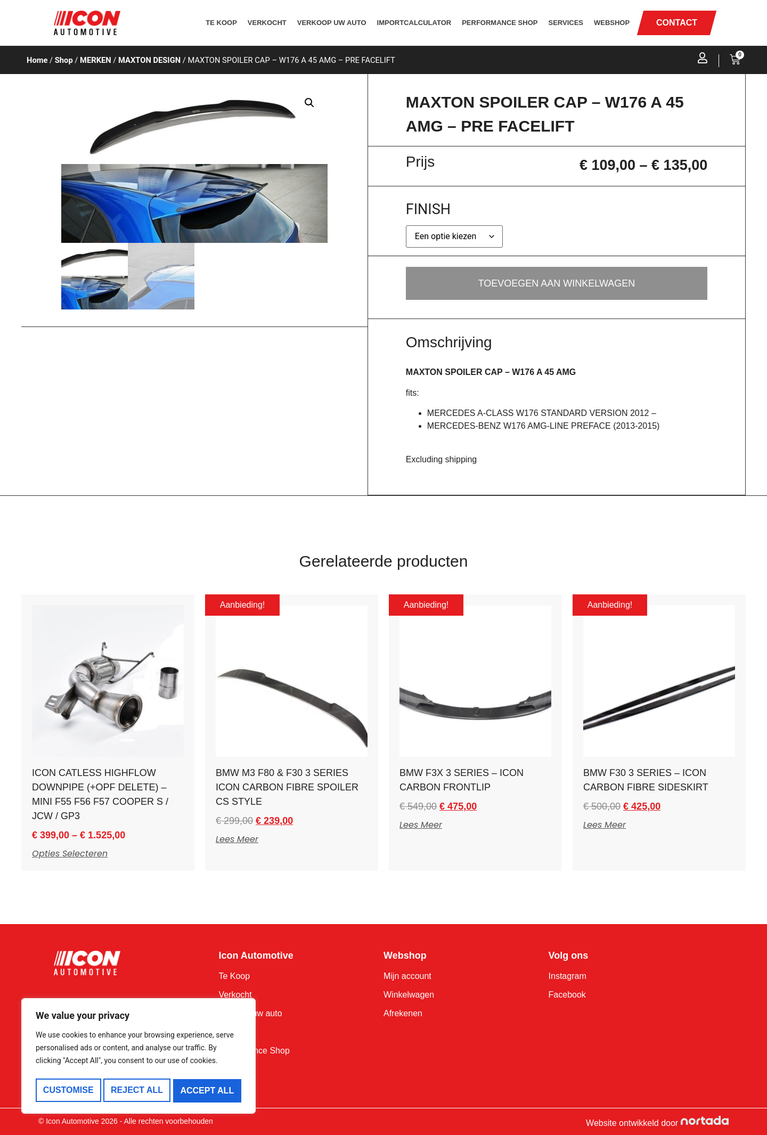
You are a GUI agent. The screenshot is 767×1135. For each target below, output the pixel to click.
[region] (138, 1058)
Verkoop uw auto (331, 23)
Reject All (137, 1090)
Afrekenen (403, 1013)
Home (37, 60)
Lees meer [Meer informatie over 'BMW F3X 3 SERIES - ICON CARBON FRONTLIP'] (420, 825)
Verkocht (267, 23)
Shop (64, 60)
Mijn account (407, 976)
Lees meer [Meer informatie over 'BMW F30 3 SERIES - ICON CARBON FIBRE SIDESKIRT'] (604, 825)
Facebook (567, 994)
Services (565, 23)
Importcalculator (414, 23)
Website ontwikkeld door (632, 1123)
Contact (233, 1069)
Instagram (567, 976)
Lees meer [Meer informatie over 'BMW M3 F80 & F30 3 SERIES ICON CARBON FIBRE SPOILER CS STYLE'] (237, 839)
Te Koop (221, 23)
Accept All (208, 1090)
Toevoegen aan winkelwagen (556, 283)
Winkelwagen (409, 994)
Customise (68, 1090)
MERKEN (95, 60)
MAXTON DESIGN (149, 60)
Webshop (612, 23)
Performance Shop (499, 23)
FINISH (428, 209)
